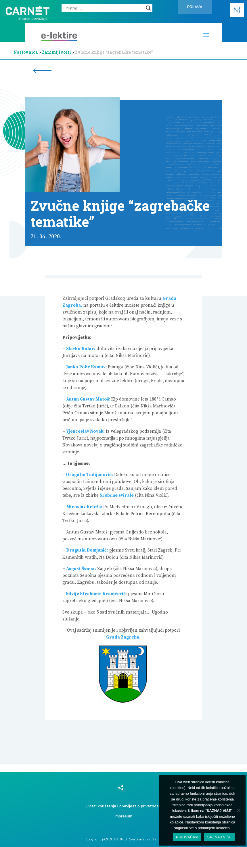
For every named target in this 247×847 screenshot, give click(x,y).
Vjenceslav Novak (85, 431)
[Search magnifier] (148, 8)
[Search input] (104, 8)
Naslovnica (26, 52)
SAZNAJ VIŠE (219, 837)
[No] (238, 810)
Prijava (194, 7)
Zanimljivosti (56, 52)
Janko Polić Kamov (86, 367)
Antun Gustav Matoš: (88, 399)
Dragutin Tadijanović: (89, 474)
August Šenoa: (81, 568)
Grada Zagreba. (123, 637)
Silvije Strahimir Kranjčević (95, 594)
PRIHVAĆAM (187, 837)
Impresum (123, 816)
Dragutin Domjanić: (87, 550)
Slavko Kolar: (80, 348)
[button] (237, 10)
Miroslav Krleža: (84, 507)
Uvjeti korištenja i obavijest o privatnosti (123, 806)
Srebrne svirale (116, 495)
